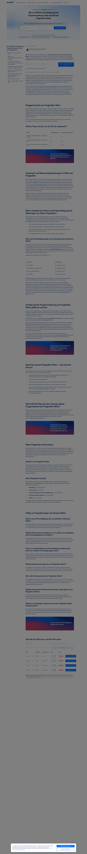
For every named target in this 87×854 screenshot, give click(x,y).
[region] (43, 847)
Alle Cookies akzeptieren (65, 846)
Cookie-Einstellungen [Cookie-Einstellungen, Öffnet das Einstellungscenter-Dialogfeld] (65, 849)
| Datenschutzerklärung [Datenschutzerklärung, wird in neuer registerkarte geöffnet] (20, 849)
